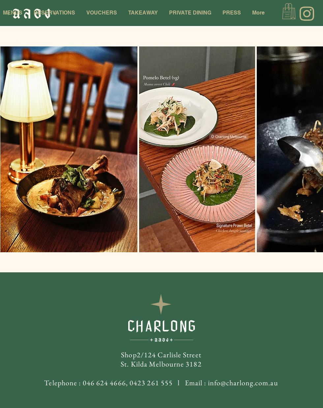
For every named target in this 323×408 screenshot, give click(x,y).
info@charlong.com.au (243, 383)
